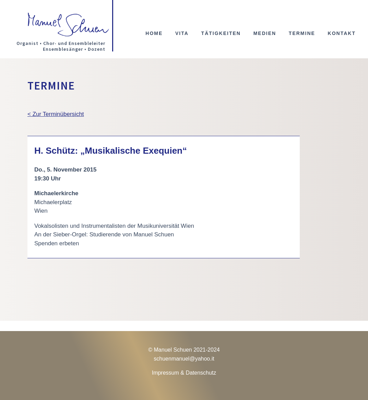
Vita (182, 33)
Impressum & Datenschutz (184, 373)
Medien (264, 33)
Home (154, 33)
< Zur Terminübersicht (55, 114)
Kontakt (342, 33)
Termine (302, 33)
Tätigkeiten (221, 33)
